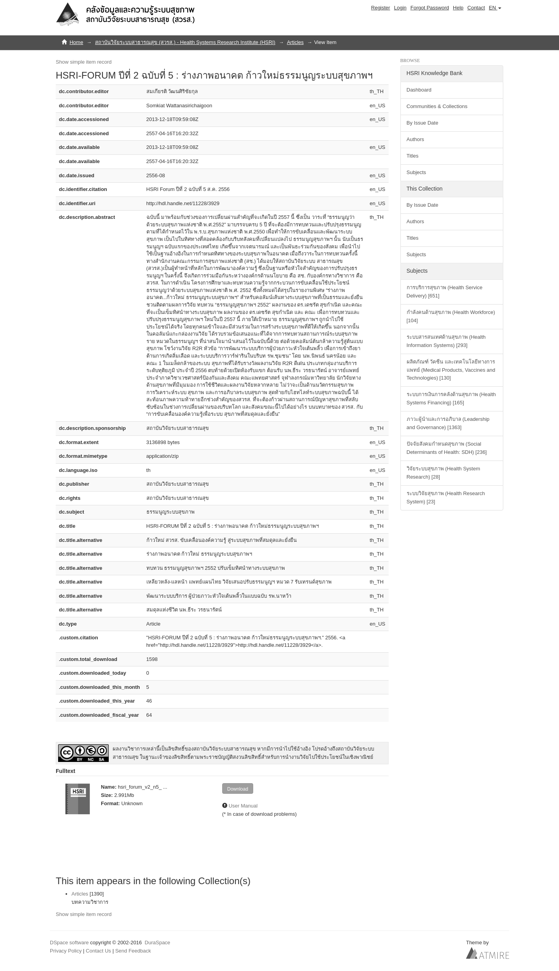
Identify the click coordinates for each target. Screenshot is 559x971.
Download (237, 789)
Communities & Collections (437, 106)
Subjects (416, 172)
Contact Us (98, 951)
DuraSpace (157, 942)
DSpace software (69, 942)
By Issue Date (422, 123)
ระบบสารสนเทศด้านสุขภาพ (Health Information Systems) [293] (446, 341)
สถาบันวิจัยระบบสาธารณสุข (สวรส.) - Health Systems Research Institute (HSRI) (185, 42)
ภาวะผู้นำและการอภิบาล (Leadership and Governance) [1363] (448, 423)
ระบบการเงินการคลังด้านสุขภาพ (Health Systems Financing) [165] (451, 398)
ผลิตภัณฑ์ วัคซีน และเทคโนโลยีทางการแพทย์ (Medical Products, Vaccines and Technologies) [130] (451, 370)
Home (76, 42)
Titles (413, 156)
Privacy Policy (66, 951)
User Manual (243, 806)
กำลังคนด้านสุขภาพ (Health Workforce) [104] (451, 316)
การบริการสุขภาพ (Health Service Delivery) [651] (444, 292)
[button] (495, 8)
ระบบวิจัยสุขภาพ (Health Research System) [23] (446, 497)
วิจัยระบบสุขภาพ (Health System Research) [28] (443, 473)
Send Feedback (133, 951)
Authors (415, 139)
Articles (295, 42)
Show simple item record (83, 62)
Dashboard (419, 90)
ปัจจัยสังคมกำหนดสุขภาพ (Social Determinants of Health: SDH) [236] (447, 448)
